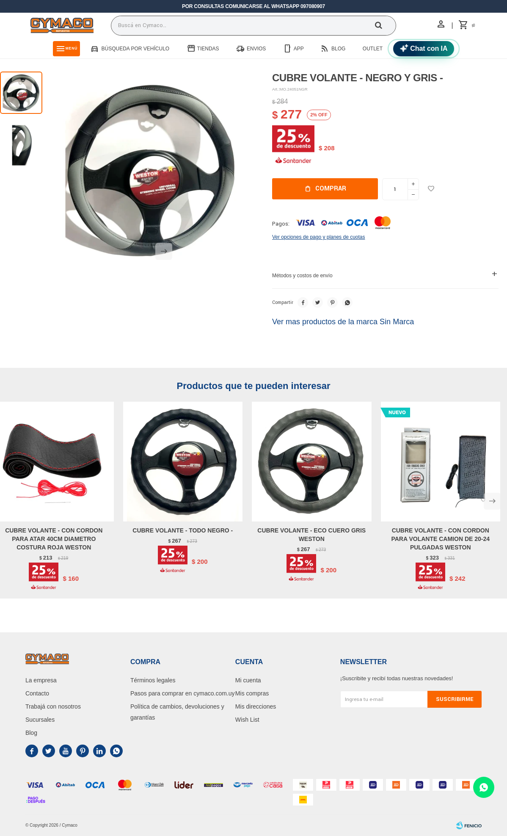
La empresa (41, 680)
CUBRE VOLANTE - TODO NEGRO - (182, 530)
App (299, 49)
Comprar (330, 188)
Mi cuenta (248, 680)
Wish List (247, 719)
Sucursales (40, 719)
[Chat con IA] (423, 48)
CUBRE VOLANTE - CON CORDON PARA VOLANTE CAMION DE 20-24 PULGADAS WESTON (440, 539)
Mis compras (252, 693)
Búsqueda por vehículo (135, 49)
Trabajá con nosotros (53, 706)
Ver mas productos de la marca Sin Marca (343, 321)
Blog (338, 49)
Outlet (373, 49)
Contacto (37, 693)
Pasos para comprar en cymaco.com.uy (182, 693)
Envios (256, 49)
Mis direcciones (255, 706)
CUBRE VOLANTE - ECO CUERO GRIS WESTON (311, 534)
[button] (163, 256)
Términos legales (153, 680)
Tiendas (208, 49)
